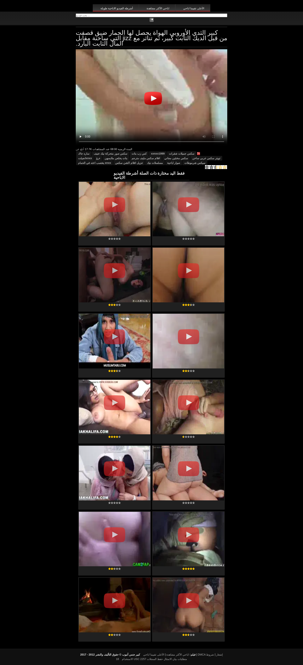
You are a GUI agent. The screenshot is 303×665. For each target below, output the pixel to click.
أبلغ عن (80, 149)
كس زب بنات (139, 153)
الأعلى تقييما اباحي (193, 8)
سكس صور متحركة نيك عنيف (111, 153)
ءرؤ (98, 158)
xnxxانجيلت (85, 158)
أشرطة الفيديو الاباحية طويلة (116, 8)
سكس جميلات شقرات (181, 153)
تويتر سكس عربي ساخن (206, 158)
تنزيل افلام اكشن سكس (129, 162)
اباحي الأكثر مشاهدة (158, 8)
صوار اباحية (173, 162)
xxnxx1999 (158, 153)
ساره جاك (83, 153)
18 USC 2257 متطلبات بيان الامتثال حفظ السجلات (151, 659)
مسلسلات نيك (155, 162)
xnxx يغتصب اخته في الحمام (94, 162)
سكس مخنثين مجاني (176, 158)
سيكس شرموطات (194, 162)
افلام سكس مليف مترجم (146, 158)
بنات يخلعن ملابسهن (116, 158)
